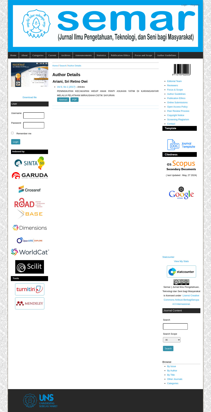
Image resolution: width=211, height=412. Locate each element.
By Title (171, 374)
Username (16, 113)
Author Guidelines (166, 55)
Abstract (63, 99)
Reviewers (172, 85)
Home (13, 55)
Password (16, 123)
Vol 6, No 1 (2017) (66, 87)
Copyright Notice (175, 115)
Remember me (23, 133)
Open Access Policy (177, 106)
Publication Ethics (120, 55)
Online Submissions (177, 102)
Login (184, 5)
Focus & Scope (175, 89)
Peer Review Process (178, 111)
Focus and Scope (143, 55)
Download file (30, 97)
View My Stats (181, 261)
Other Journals (174, 379)
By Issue (171, 366)
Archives (65, 55)
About (24, 55)
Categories (37, 55)
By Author (172, 370)
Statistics (101, 55)
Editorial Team (174, 81)
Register (195, 5)
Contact (171, 123)
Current (52, 55)
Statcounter (168, 257)
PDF (74, 99)
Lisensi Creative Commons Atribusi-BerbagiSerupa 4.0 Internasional (181, 299)
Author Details (74, 65)
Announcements (83, 55)
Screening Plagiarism (178, 119)
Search (63, 65)
